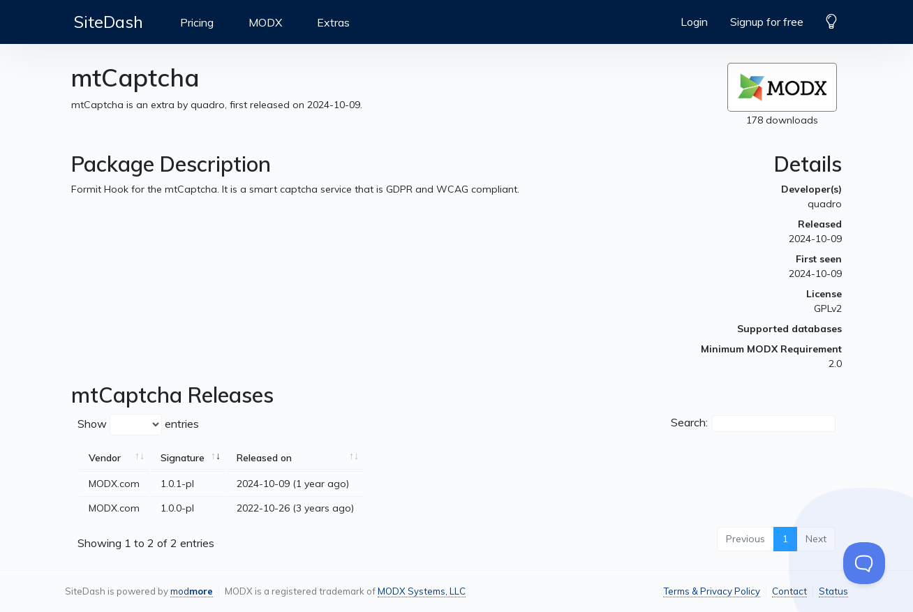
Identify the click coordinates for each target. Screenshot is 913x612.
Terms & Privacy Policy (711, 591)
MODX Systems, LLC (422, 591)
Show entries (138, 424)
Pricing (197, 22)
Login (694, 21)
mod (191, 591)
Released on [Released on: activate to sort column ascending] (264, 457)
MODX (265, 22)
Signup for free (766, 21)
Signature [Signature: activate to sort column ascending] (183, 457)
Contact (789, 591)
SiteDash (108, 21)
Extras (333, 22)
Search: (753, 423)
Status (833, 591)
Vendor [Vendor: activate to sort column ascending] (105, 457)
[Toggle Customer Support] (864, 563)
